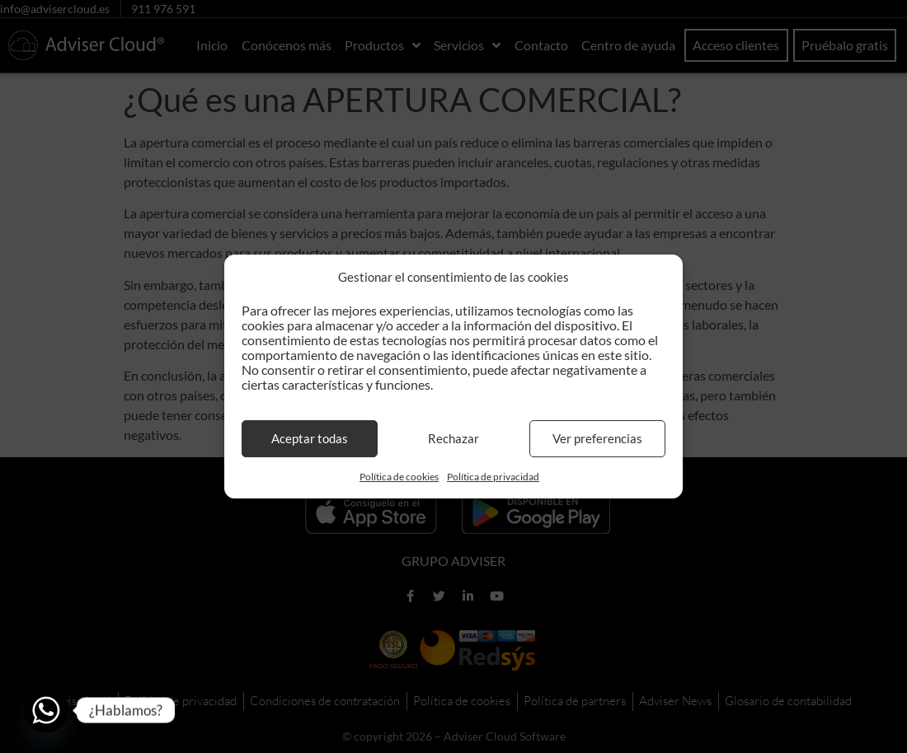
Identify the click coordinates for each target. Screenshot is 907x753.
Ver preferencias (597, 438)
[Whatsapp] (46, 710)
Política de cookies (399, 476)
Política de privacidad (493, 476)
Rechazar (453, 438)
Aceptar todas (309, 438)
